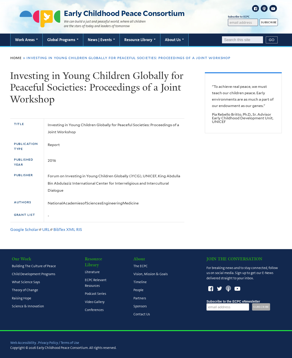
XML (70, 229)
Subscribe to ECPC (243, 17)
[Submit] (272, 40)
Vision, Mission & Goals (150, 274)
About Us (174, 39)
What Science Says (26, 282)
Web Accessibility (23, 342)
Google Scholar (25, 229)
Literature (92, 272)
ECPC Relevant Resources (96, 283)
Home (16, 57)
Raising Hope (21, 298)
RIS (79, 229)
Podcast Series (95, 294)
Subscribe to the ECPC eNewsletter (233, 301)
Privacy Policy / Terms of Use (58, 342)
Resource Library (140, 39)
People (138, 290)
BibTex (59, 229)
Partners (139, 298)
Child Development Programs (33, 274)
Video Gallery (94, 302)
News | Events (101, 39)
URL (47, 229)
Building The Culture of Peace (34, 266)
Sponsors (140, 306)
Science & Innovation (28, 306)
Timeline (140, 282)
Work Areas (26, 39)
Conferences (94, 310)
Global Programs (62, 39)
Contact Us (141, 314)
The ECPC (140, 266)
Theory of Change (25, 290)
